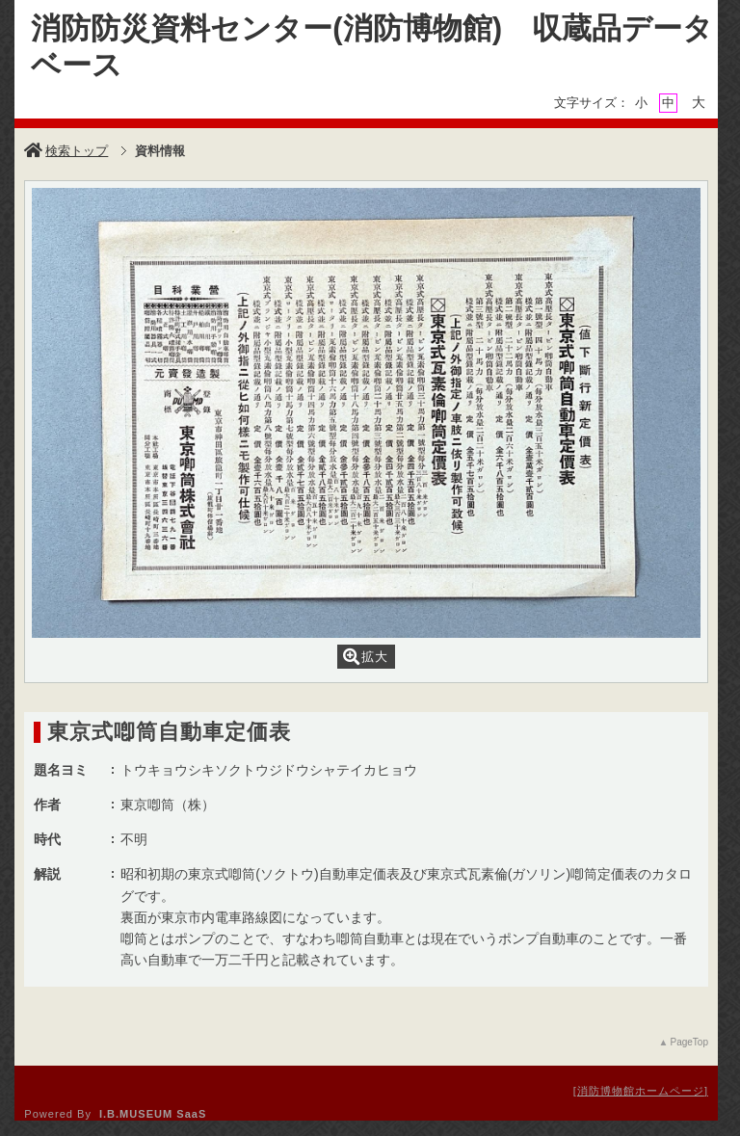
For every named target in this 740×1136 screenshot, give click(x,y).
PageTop (688, 1042)
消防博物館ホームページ (640, 1090)
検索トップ (66, 151)
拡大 (365, 656)
